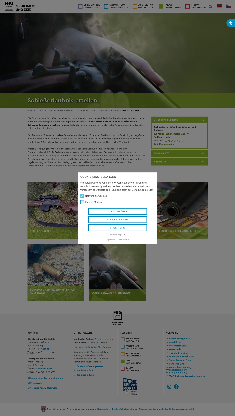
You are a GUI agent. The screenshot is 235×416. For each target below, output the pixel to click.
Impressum (111, 239)
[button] (230, 23)
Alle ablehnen (117, 219)
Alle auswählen (117, 211)
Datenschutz (123, 239)
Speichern (117, 227)
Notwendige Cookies (93, 196)
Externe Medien (91, 202)
